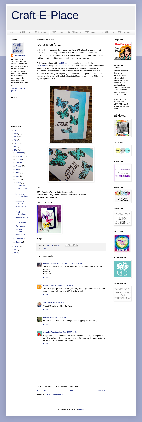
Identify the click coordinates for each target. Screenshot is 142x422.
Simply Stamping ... (21, 213)
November (20, 156)
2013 (16, 250)
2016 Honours (58, 32)
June (18, 173)
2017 (16, 143)
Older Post (101, 390)
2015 (16, 150)
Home (11, 32)
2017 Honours (74, 32)
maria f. (46, 317)
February (19, 239)
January (19, 242)
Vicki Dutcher (64, 63)
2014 (16, 246)
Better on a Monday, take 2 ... (21, 196)
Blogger (81, 409)
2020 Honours (107, 32)
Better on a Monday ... (20, 202)
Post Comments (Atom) (55, 394)
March (18, 183)
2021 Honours (124, 32)
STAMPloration (43, 66)
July (17, 169)
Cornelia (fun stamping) (52, 332)
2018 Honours (91, 32)
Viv (44, 302)
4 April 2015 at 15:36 (58, 317)
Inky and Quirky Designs (53, 263)
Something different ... (20, 230)
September (20, 163)
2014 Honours (24, 32)
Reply (45, 277)
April (18, 179)
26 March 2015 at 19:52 (56, 302)
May (18, 176)
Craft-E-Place (45, 15)
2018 (16, 140)
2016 (16, 147)
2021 (16, 130)
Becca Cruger (48, 285)
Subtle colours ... (21, 223)
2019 (16, 137)
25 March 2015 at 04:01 (64, 285)
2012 (16, 253)
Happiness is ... (21, 235)
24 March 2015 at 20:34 (73, 263)
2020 (16, 134)
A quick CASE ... (21, 185)
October (19, 159)
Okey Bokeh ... (21, 226)
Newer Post (41, 390)
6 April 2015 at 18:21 (71, 332)
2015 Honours (41, 32)
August (19, 166)
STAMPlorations (48, 249)
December (20, 153)
